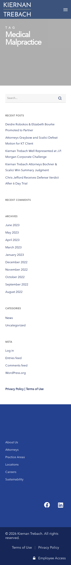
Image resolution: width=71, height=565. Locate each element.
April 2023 (12, 240)
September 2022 (16, 284)
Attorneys (12, 449)
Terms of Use (22, 547)
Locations (12, 464)
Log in (9, 350)
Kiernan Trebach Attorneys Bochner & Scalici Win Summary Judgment (31, 167)
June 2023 (12, 225)
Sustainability (14, 479)
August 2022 (14, 292)
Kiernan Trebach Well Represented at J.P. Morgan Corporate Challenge (33, 154)
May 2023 (12, 232)
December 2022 (16, 262)
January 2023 (14, 255)
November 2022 (16, 269)
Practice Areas (15, 457)
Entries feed (13, 358)
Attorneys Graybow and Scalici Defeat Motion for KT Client (31, 140)
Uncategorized (15, 325)
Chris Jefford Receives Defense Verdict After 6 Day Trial (32, 180)
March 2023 (13, 247)
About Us (11, 442)
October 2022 (15, 277)
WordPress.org (15, 373)
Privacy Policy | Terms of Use (24, 389)
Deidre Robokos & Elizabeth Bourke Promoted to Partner (30, 127)
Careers (10, 472)
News (9, 318)
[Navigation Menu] (65, 9)
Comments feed (16, 365)
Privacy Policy (48, 547)
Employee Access (49, 558)
